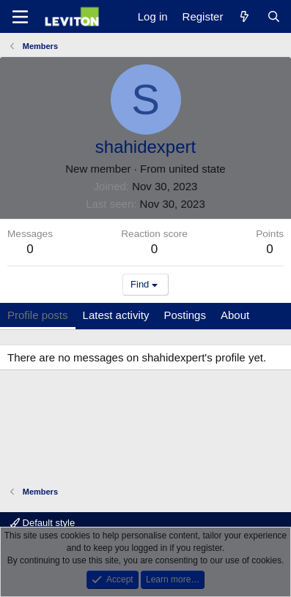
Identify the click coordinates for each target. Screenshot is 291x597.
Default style (42, 522)
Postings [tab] (184, 315)
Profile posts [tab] (37, 315)
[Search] (273, 16)
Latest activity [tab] (116, 315)
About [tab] (235, 315)
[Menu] (20, 16)
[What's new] (244, 16)
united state (197, 168)
